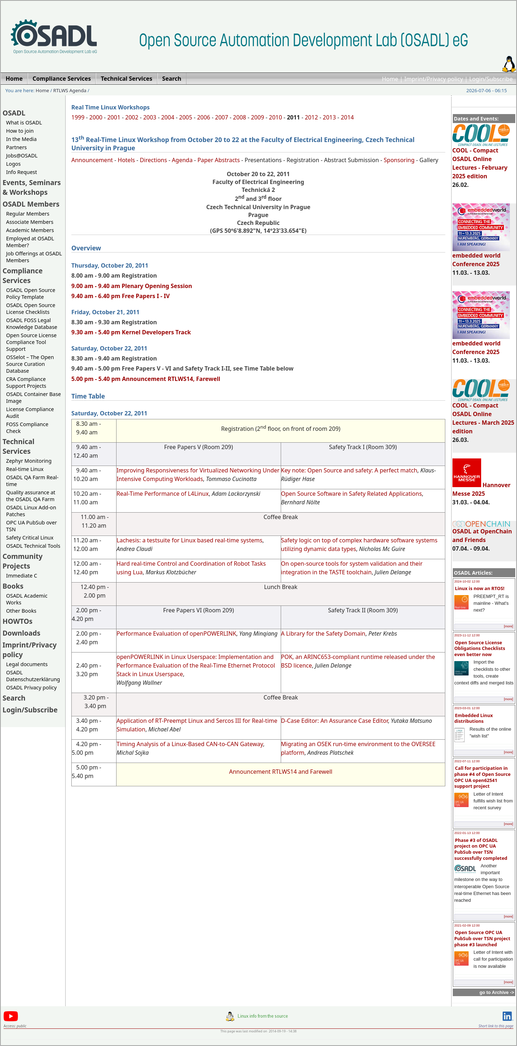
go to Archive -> (496, 992)
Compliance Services (23, 275)
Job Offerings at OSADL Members (34, 257)
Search (14, 698)
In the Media (21, 139)
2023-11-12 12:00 (467, 635)
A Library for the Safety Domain (323, 633)
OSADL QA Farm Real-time (32, 480)
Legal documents (27, 664)
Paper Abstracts (219, 160)
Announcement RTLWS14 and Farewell (280, 772)
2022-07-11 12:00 (467, 761)
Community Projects (23, 561)
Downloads (22, 633)
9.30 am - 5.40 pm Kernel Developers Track (131, 332)
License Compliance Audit (30, 412)
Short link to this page (496, 1025)
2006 (203, 117)
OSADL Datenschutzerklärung (33, 676)
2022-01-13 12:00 (467, 833)
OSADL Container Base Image (33, 397)
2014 (347, 117)
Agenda (182, 160)
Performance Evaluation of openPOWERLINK (176, 633)
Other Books (21, 610)
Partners (16, 147)
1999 (78, 117)
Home (390, 79)
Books (13, 586)
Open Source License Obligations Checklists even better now (479, 648)
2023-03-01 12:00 (467, 708)
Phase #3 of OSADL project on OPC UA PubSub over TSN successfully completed (480, 849)
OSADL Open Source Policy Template (30, 293)
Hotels (126, 160)
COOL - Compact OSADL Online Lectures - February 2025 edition (481, 160)
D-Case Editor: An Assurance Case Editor (334, 721)
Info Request (21, 172)
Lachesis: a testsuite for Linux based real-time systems (189, 540)
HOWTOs (18, 621)
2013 (329, 117)
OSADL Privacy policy (31, 687)
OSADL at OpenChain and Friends (482, 532)
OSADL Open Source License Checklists (30, 308)
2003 (149, 117)
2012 (311, 117)
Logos (13, 163)
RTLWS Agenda (69, 90)
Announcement (92, 160)
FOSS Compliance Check (27, 427)
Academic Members (30, 230)
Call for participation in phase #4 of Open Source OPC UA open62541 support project (482, 777)
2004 (167, 117)
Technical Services (18, 446)
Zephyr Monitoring (29, 460)
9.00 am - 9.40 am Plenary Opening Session (131, 286)
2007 (221, 117)
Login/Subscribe (491, 79)
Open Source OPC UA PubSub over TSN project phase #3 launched (482, 938)
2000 (96, 117)
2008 (239, 117)
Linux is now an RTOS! (479, 588)
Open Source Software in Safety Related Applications (351, 494)
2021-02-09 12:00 (467, 925)
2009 (257, 117)
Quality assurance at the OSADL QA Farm (30, 496)
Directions (153, 160)
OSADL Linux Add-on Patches (31, 511)
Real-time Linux (24, 469)
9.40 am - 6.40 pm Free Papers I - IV (120, 296)
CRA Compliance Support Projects (26, 382)
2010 (275, 117)
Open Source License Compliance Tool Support (31, 342)
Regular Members (27, 213)
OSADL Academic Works (26, 599)
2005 (186, 117)
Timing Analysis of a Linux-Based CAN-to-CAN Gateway (190, 744)
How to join (20, 130)
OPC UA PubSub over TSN (31, 526)
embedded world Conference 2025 (481, 256)
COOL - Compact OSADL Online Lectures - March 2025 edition (483, 415)
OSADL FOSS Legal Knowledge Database (31, 323)
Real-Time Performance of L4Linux (163, 494)
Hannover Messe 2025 (481, 489)
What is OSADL (24, 122)
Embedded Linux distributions (473, 718)
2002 (131, 117)
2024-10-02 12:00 (467, 581)
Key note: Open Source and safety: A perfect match (349, 470)
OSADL (14, 113)
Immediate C (21, 575)
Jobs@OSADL (22, 155)
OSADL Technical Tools (33, 545)
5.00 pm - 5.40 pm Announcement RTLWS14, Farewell (145, 379)
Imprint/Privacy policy (433, 79)
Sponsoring (399, 160)
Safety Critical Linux (29, 537)
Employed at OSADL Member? (30, 242)
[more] (508, 626)
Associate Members (29, 221)
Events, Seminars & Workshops (32, 187)
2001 (113, 117)
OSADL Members (31, 204)
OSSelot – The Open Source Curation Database (30, 364)
